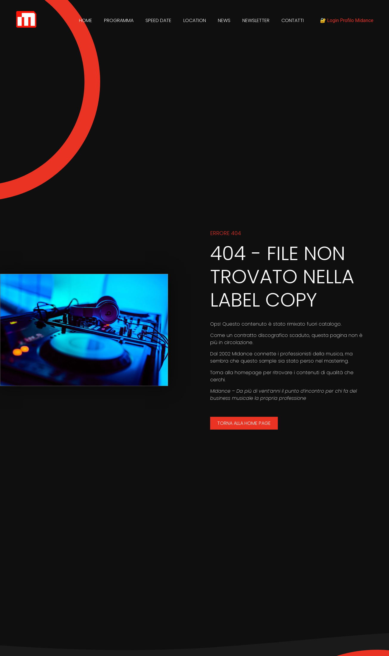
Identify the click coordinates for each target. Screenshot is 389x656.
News (224, 20)
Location (194, 20)
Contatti (292, 20)
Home (85, 20)
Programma (119, 20)
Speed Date (158, 20)
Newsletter (255, 20)
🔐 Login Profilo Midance (346, 20)
